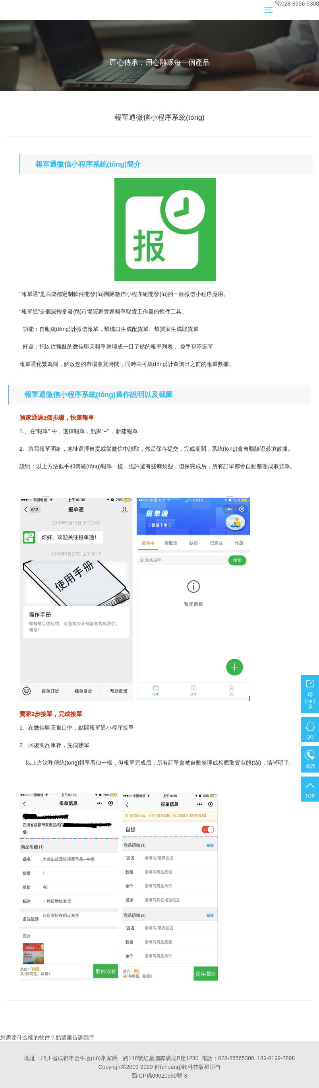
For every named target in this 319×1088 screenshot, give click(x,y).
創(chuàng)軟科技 (176, 1067)
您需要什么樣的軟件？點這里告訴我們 (47, 1037)
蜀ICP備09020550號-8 (159, 1075)
